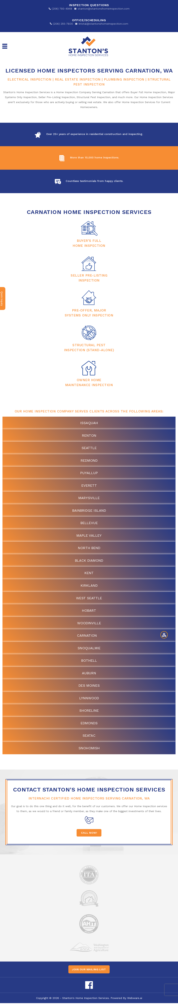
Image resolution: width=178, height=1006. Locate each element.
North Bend (89, 549)
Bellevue (89, 524)
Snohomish (89, 751)
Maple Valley (89, 536)
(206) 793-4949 (62, 8)
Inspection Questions (89, 5)
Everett (89, 486)
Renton (89, 435)
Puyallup (89, 473)
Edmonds (89, 726)
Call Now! (89, 835)
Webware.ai (134, 1000)
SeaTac (89, 738)
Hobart (89, 612)
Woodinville (89, 625)
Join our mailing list (89, 972)
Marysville (89, 499)
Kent (89, 574)
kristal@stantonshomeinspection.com (103, 23)
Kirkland (89, 587)
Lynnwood (89, 700)
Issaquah (89, 423)
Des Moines (89, 688)
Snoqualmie (89, 650)
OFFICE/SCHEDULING (89, 20)
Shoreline (89, 713)
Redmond (89, 461)
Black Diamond (89, 562)
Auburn (89, 675)
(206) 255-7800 (63, 23)
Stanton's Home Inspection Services (85, 1000)
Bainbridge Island (89, 511)
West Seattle (89, 599)
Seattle (89, 448)
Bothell (89, 663)
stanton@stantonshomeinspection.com (103, 8)
